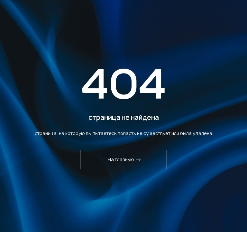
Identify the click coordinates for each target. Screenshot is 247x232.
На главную (124, 159)
